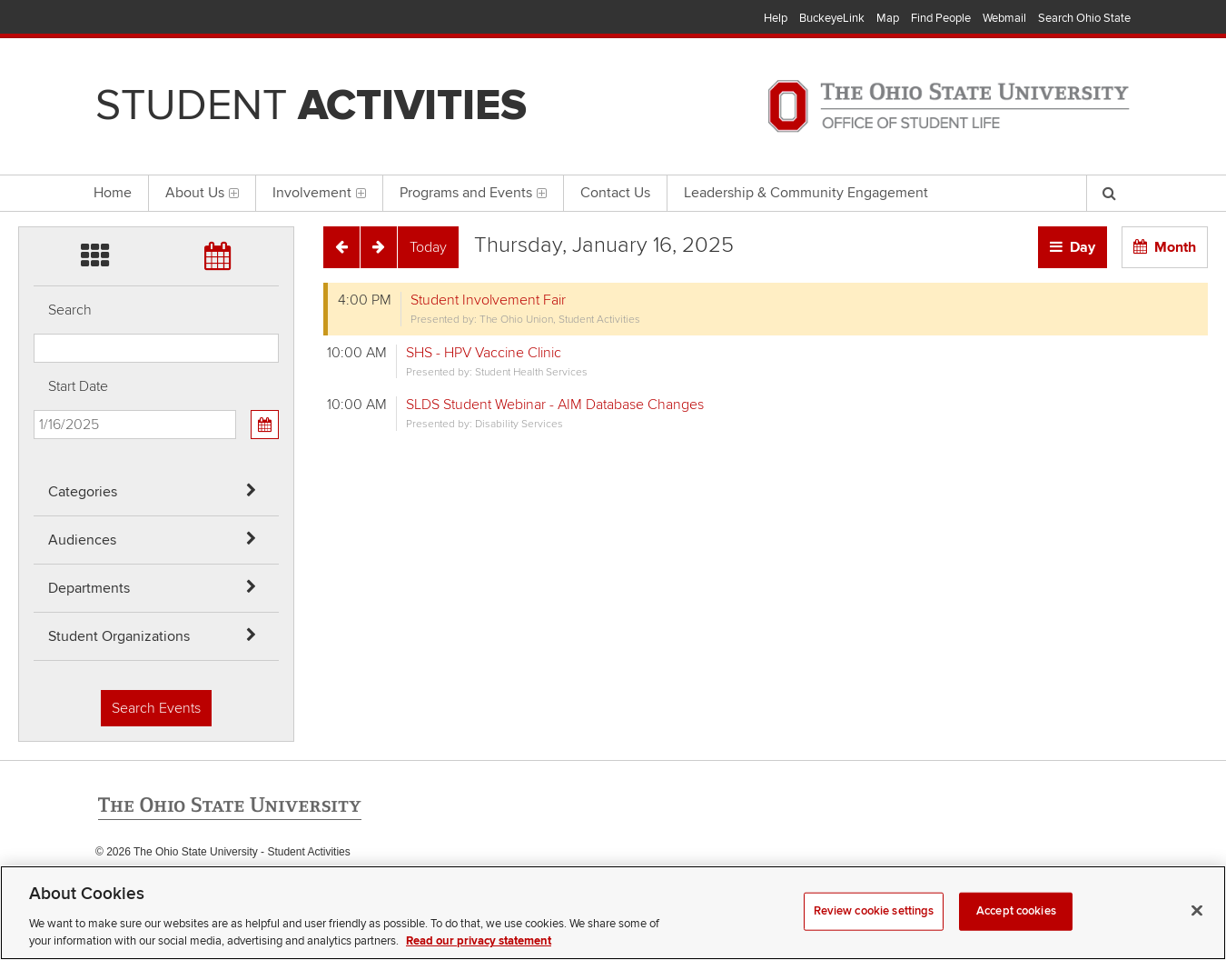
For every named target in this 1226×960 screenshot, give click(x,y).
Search (70, 310)
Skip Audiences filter (34, 62)
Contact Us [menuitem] (615, 193)
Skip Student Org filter (34, 158)
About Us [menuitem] (202, 193)
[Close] (1197, 928)
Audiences (82, 540)
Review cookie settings (874, 928)
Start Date (78, 386)
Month (1175, 247)
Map (887, 18)
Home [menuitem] (113, 193)
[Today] (428, 247)
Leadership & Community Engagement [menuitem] (806, 193)
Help (775, 18)
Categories (82, 492)
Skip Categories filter (34, 14)
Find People (941, 18)
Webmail (1004, 18)
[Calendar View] (264, 424)
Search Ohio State (1084, 18)
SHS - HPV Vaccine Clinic (483, 353)
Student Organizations (119, 636)
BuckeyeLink (832, 18)
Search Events (156, 708)
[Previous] (341, 247)
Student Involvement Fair (488, 300)
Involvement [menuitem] (319, 193)
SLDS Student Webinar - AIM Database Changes (555, 404)
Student (311, 105)
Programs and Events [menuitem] (473, 193)
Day (1082, 247)
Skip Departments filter (34, 110)
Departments (89, 588)
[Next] (379, 247)
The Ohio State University (131, 19)
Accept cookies (1016, 928)
